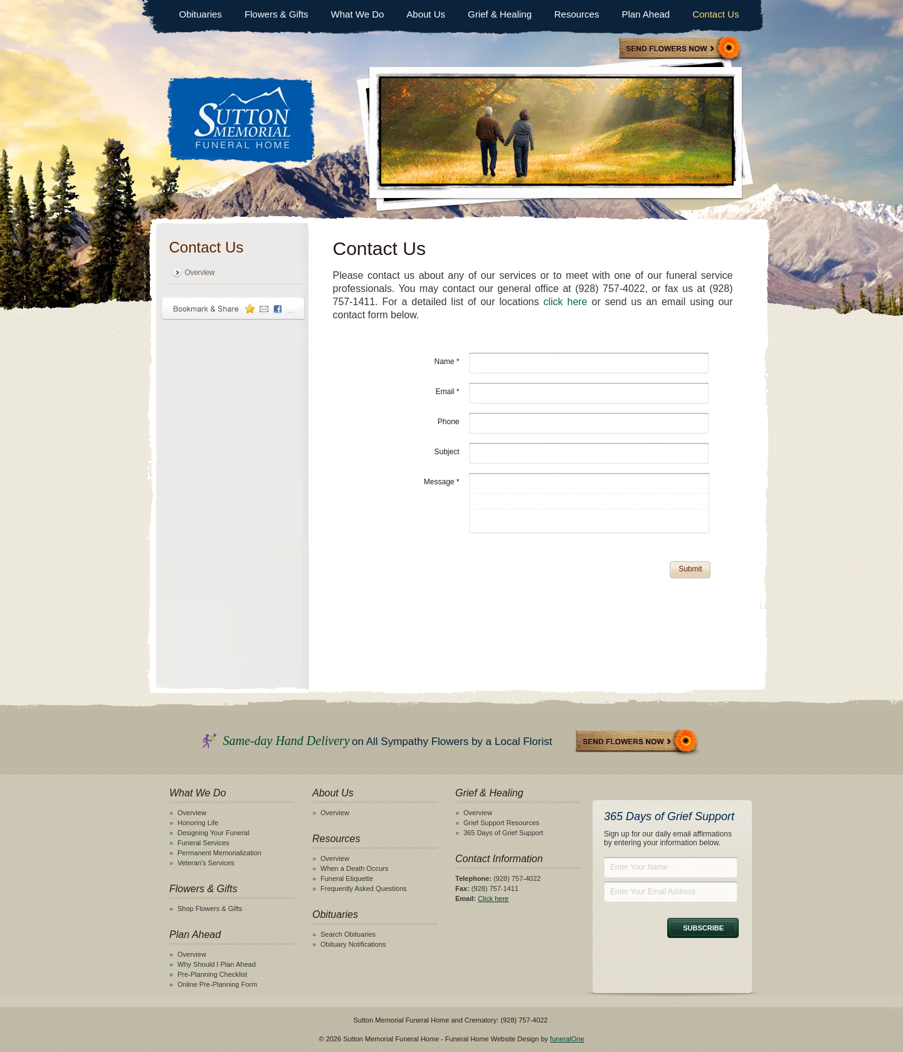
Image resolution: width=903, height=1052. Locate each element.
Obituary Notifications (353, 944)
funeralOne (567, 1039)
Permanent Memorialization (219, 853)
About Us (425, 14)
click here (565, 301)
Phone (449, 421)
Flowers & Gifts (277, 14)
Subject (446, 451)
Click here (493, 898)
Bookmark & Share (233, 308)
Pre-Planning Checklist (212, 974)
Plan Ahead (645, 14)
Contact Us (715, 14)
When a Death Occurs (354, 868)
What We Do (357, 14)
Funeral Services (203, 842)
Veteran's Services (206, 863)
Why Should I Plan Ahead (216, 964)
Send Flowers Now (637, 742)
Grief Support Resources (501, 822)
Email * (447, 391)
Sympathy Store (680, 49)
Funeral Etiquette (346, 878)
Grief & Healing (500, 14)
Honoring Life (197, 822)
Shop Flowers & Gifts (209, 908)
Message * (442, 481)
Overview (200, 272)
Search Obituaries (348, 934)
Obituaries (200, 14)
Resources (576, 14)
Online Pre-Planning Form (217, 984)
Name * (446, 361)
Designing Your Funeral (213, 832)
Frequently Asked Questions (363, 888)
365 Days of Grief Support (503, 832)
